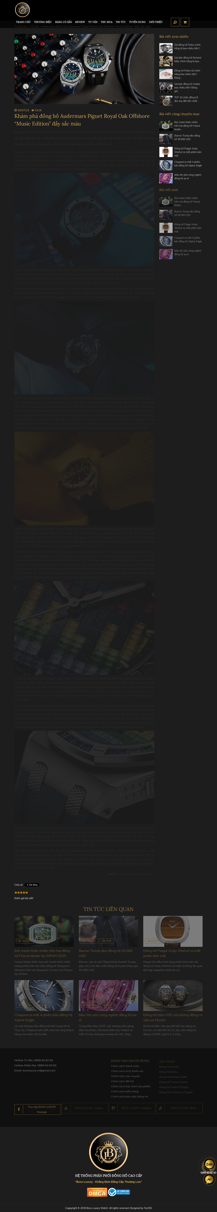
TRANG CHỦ (23, 22)
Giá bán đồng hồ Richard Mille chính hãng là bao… (187, 59)
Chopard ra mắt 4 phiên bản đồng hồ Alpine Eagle (188, 163)
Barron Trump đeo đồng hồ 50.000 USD (187, 137)
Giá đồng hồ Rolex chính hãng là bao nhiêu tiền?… (187, 46)
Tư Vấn (92, 22)
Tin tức (121, 22)
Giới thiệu (156, 22)
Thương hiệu (43, 22)
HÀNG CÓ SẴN (63, 22)
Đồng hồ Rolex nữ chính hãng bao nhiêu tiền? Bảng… (187, 74)
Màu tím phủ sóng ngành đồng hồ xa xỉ (187, 176)
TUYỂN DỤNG (137, 22)
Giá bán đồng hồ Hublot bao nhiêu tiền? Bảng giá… (187, 88)
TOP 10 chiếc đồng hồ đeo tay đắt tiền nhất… (186, 99)
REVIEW (80, 22)
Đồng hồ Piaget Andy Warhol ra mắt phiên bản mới (187, 152)
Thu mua (106, 22)
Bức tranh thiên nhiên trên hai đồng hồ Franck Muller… (187, 126)
